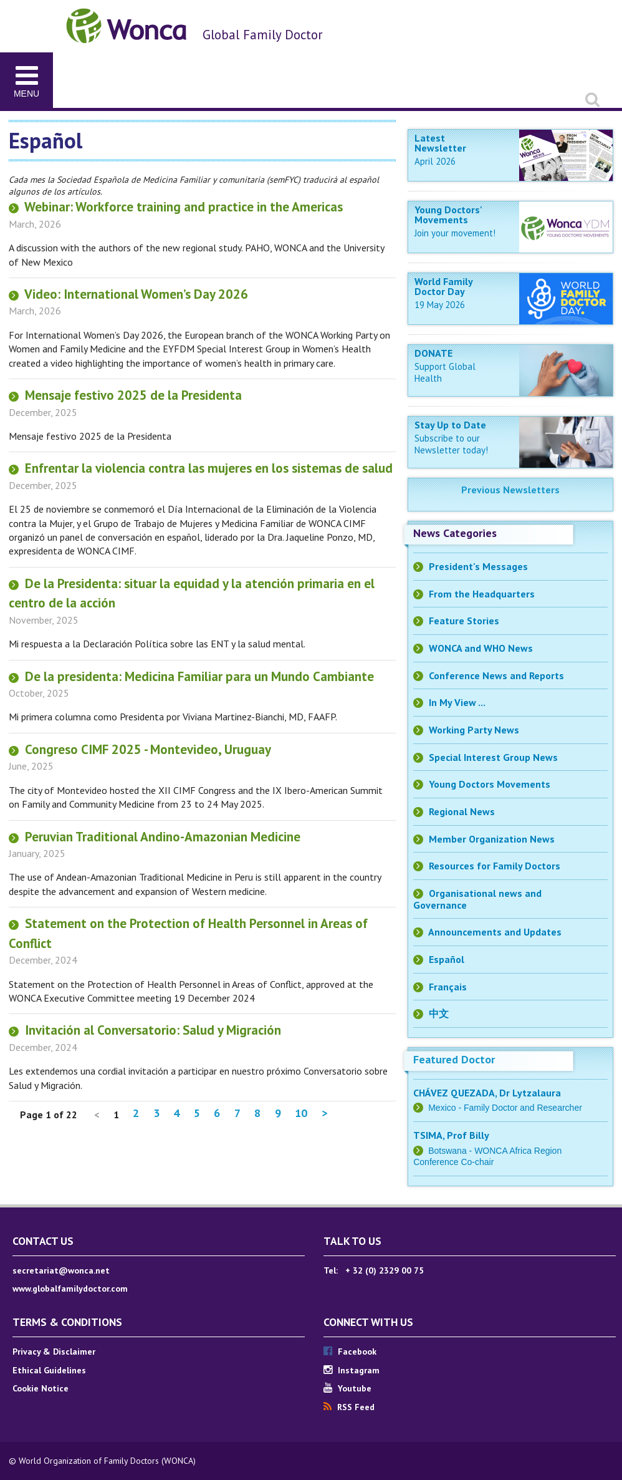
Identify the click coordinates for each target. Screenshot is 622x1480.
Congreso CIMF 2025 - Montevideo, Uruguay (140, 749)
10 (301, 1113)
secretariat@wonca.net (61, 1270)
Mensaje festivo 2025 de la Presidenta (125, 395)
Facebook (349, 1351)
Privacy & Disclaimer (53, 1351)
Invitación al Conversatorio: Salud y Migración (145, 1030)
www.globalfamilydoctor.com (70, 1288)
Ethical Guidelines (49, 1370)
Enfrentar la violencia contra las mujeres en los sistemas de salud (201, 468)
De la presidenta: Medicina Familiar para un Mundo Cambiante (191, 676)
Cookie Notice (40, 1388)
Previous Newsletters (510, 489)
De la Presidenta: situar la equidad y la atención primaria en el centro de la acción (192, 593)
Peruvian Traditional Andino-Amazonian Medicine (154, 836)
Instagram (351, 1370)
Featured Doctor (454, 1059)
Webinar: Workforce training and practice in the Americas (176, 206)
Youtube (347, 1388)
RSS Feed (349, 1407)
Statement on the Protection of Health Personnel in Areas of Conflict (188, 933)
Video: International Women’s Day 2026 (128, 294)
